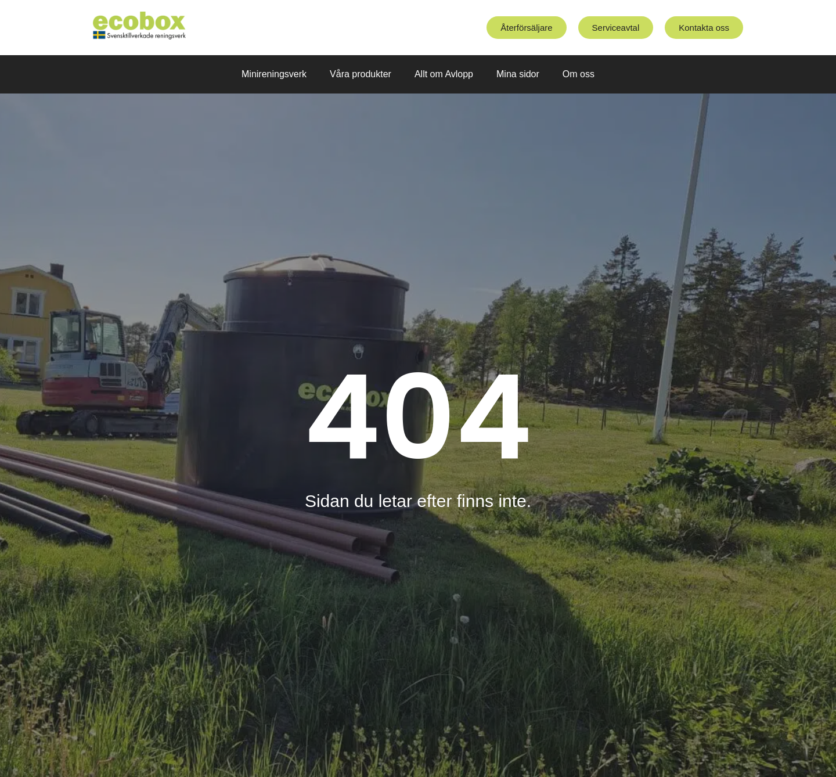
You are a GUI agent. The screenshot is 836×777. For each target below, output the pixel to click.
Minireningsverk (274, 74)
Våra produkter (360, 74)
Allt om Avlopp (444, 74)
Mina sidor (517, 74)
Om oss (578, 74)
